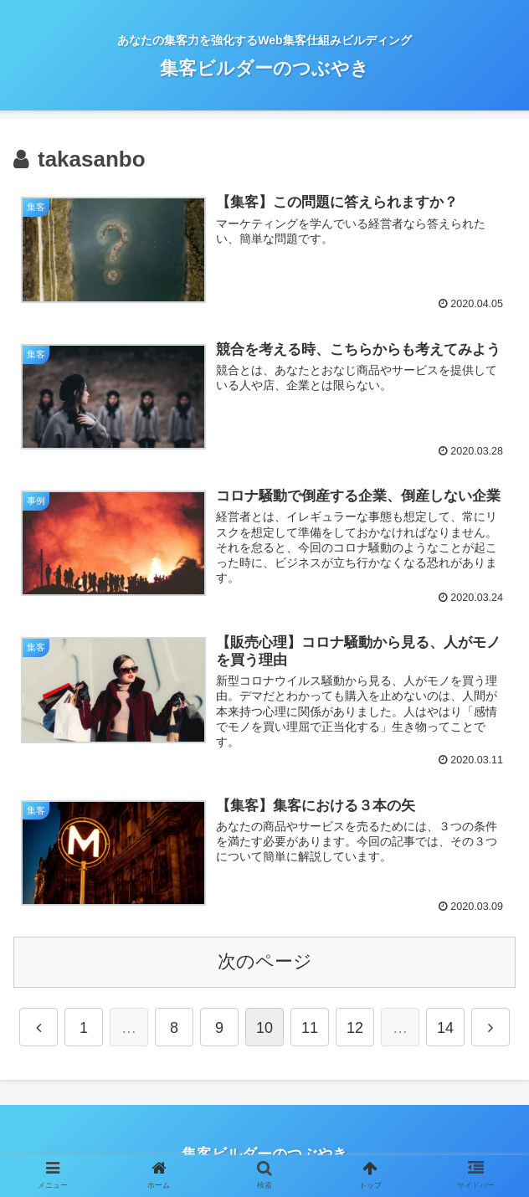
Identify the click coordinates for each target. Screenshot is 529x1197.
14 (445, 1028)
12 (355, 1028)
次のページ (265, 962)
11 (309, 1028)
